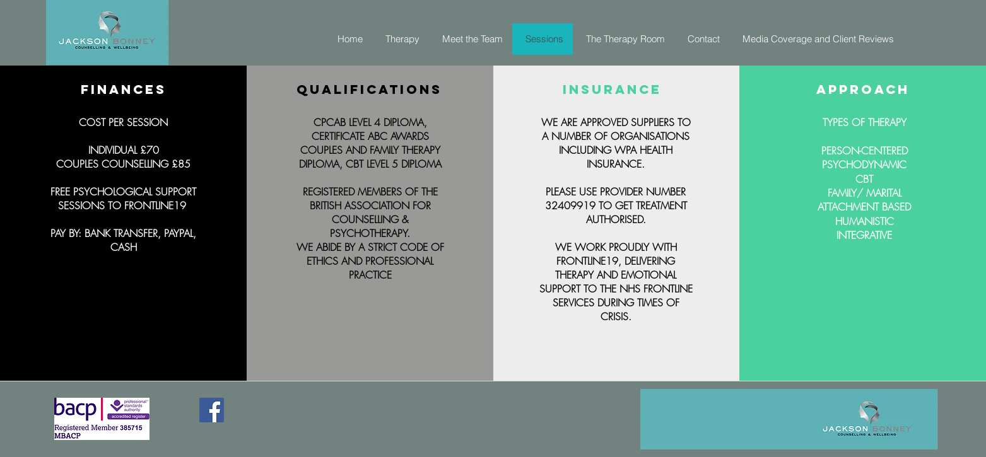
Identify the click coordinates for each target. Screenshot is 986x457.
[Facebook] (211, 410)
